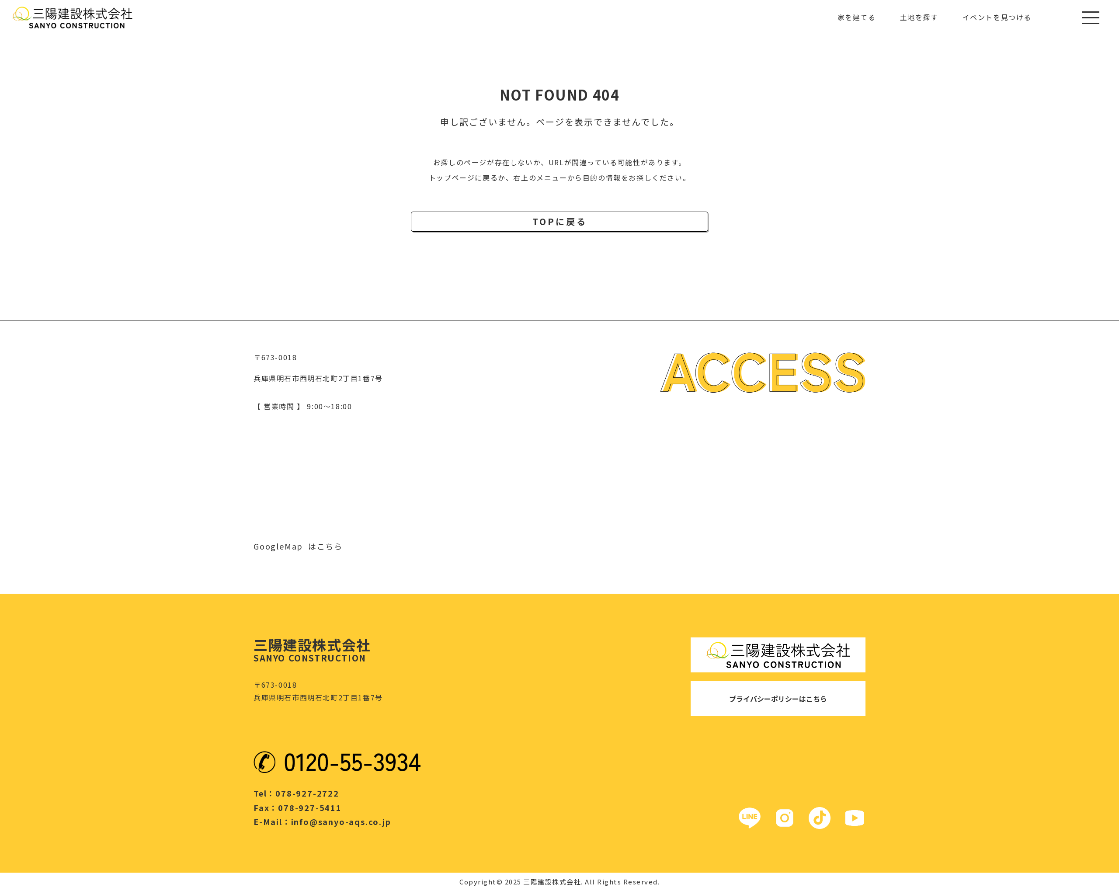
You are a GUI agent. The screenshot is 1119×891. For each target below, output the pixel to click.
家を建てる (857, 17)
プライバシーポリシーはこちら (778, 698)
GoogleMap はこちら (298, 546)
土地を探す (919, 17)
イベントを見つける (997, 17)
